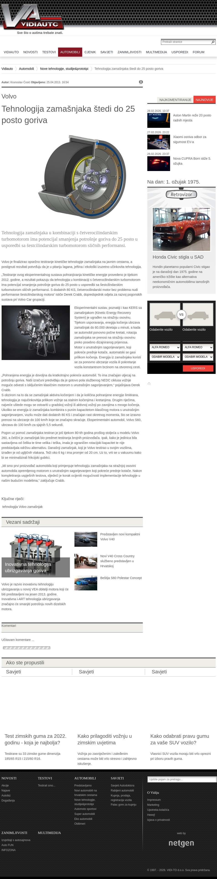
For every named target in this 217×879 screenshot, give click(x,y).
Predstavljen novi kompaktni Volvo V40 (120, 536)
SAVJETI (117, 778)
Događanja (8, 800)
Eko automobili (83, 819)
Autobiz (6, 795)
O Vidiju (153, 792)
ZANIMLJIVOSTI (14, 833)
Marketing (153, 804)
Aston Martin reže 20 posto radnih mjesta (192, 117)
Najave (6, 790)
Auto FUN (8, 845)
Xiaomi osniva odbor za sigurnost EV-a (190, 139)
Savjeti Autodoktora (122, 785)
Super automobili (84, 814)
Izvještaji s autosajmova (16, 840)
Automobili (26, 69)
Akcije (5, 785)
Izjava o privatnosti (158, 819)
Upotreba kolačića (158, 809)
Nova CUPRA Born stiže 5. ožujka (192, 161)
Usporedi (198, 368)
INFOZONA (9, 850)
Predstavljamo (83, 785)
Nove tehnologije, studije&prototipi (64, 69)
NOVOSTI (9, 778)
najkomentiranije (175, 100)
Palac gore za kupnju (123, 804)
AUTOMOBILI (85, 778)
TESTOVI (45, 778)
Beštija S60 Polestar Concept (121, 578)
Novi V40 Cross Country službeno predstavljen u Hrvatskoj (117, 561)
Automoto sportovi (85, 809)
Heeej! (151, 814)
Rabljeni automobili (122, 790)
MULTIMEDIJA (49, 833)
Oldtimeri (79, 823)
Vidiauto (7, 69)
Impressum (154, 799)
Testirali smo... (47, 785)
